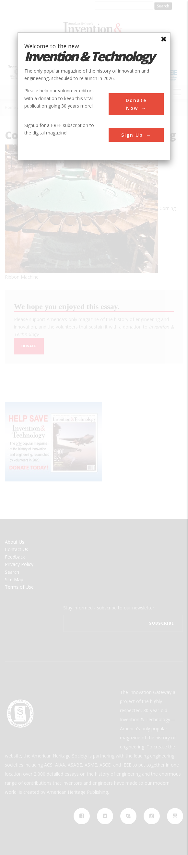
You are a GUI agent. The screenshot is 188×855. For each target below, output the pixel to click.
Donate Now (136, 104)
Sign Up (132, 135)
